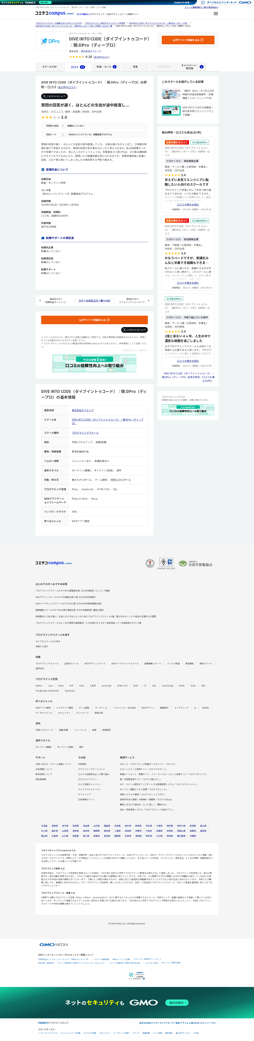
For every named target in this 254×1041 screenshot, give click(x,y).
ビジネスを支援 (90, 1033)
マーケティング (181, 707)
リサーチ (135, 1033)
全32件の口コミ (101, 56)
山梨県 (65, 830)
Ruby (61, 685)
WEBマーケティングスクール (125, 663)
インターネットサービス (47, 1033)
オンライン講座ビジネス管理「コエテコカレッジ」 (144, 789)
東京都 (170, 825)
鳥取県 (193, 830)
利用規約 (82, 763)
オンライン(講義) (44, 746)
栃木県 (128, 825)
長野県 (76, 830)
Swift (135, 685)
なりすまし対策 (151, 963)
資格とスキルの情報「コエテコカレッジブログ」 (143, 794)
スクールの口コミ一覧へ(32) (94, 300)
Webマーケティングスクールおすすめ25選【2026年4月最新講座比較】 (69, 603)
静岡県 (96, 830)
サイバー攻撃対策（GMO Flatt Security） (125, 963)
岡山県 (44, 835)
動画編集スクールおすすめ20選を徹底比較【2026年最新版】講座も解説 (70, 609)
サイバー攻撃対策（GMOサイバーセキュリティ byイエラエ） (82, 963)
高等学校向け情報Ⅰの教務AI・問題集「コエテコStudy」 (146, 799)
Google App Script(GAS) (47, 690)
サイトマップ (84, 794)
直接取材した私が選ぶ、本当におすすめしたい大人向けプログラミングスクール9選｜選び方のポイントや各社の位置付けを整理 (96, 616)
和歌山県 (181, 830)
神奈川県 (181, 825)
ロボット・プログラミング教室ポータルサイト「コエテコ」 (148, 763)
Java (50, 685)
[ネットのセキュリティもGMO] (27, 2)
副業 (94, 729)
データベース (101, 707)
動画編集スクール (153, 663)
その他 (196, 1033)
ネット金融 (157, 1033)
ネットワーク (82, 712)
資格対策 (98, 712)
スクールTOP (49, 66)
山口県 (65, 835)
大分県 (159, 835)
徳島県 (76, 835)
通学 (81, 746)
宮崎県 (170, 835)
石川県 (44, 830)
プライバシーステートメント (91, 769)
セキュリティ (64, 712)
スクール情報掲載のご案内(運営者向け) (202, 7)
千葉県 (159, 825)
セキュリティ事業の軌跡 (170, 963)
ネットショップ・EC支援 (70, 1033)
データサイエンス (44, 712)
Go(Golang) (167, 685)
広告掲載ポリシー (86, 799)
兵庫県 (159, 830)
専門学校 (40, 668)
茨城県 (117, 825)
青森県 (55, 825)
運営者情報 (41, 779)
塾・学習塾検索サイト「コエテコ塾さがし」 (141, 779)
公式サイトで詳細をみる (92, 320)
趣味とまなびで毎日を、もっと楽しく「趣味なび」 (144, 804)
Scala (193, 685)
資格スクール (205, 663)
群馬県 (138, 825)
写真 (135, 66)
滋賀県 (128, 830)
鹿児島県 (181, 835)
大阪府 (149, 830)
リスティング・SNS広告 (124, 707)
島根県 (203, 830)
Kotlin (182, 685)
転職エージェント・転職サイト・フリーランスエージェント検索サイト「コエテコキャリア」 (164, 774)
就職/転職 (63, 729)
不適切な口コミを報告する (135, 350)
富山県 (203, 825)
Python (39, 685)
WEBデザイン (147, 707)
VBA (203, 685)
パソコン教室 (173, 663)
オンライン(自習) (65, 746)
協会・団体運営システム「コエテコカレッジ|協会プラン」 (147, 809)
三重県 (117, 830)
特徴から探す (42, 646)
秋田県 (86, 825)
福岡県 (117, 835)
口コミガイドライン (87, 779)
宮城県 (76, 825)
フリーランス (80, 729)
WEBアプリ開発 (43, 707)
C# (145, 685)
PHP (71, 685)
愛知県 (107, 830)
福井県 (55, 830)
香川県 (86, 835)
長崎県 (138, 835)
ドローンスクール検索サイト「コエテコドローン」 (144, 769)
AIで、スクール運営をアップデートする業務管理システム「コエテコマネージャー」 (159, 784)
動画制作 (164, 707)
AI (195, 707)
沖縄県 (193, 835)
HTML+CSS (122, 685)
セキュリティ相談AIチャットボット (147, 959)
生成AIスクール (71, 663)
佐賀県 (128, 835)
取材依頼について (44, 774)
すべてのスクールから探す (48, 641)
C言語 (93, 685)
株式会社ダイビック (91, 51)
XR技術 (205, 707)
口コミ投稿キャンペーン (89, 784)
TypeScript (70, 690)
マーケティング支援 (121, 1033)
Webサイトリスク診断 (121, 959)
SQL (154, 685)
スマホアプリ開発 (64, 707)
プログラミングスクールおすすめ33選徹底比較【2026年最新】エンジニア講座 (73, 590)
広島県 (55, 835)
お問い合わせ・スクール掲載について (53, 763)
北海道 (44, 825)
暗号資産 (168, 1033)
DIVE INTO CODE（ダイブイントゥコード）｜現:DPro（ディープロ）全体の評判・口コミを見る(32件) (188, 377)
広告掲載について (44, 769)
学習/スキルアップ (44, 729)
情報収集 (146, 1033)
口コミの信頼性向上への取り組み (93, 774)
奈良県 (170, 830)
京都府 (138, 830)
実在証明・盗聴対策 (46, 963)
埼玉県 (149, 825)
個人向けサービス (183, 1033)
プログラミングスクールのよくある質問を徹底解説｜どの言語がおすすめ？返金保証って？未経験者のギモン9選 (88, 622)
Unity (81, 685)
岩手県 (65, 825)
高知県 (107, 835)
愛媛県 (96, 835)
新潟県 (193, 825)
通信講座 (189, 663)
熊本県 (149, 835)
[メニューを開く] (216, 14)
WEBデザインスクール (95, 663)
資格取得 (106, 729)
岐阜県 (86, 830)
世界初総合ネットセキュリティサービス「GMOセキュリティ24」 (64, 959)
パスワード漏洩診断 (101, 959)
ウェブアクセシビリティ (89, 789)
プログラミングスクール (85, 432)
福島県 (107, 825)
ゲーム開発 (84, 707)
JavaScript (106, 685)
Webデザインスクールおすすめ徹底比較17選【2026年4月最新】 (66, 596)
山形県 (96, 825)
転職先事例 (164, 66)
